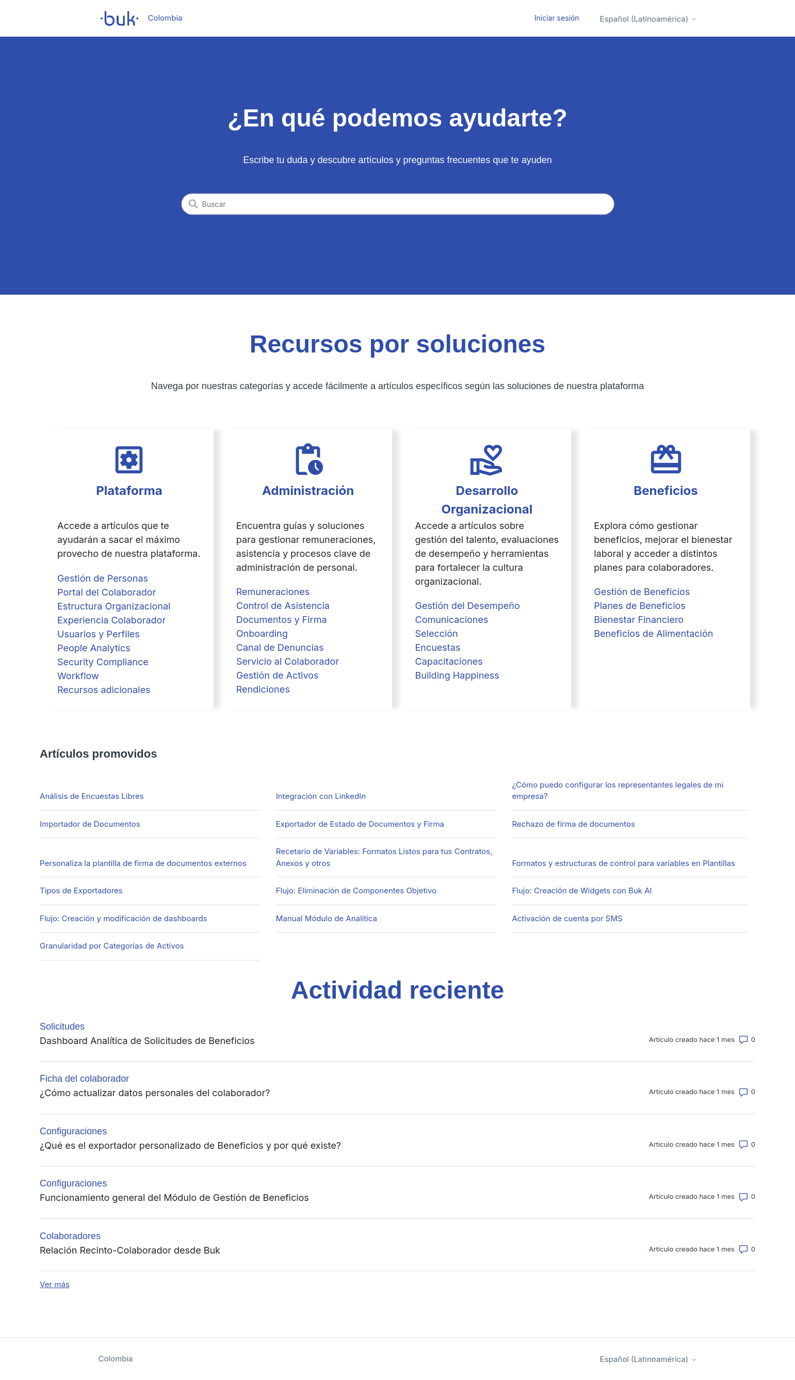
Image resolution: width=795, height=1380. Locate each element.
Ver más (55, 1284)
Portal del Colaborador (106, 592)
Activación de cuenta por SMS (567, 918)
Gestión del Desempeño (467, 605)
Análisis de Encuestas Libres (92, 796)
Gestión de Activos (277, 675)
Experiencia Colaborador (111, 620)
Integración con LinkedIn (321, 796)
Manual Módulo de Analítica (326, 918)
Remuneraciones (273, 591)
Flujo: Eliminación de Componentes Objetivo (356, 890)
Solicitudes (62, 1026)
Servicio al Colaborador (287, 661)
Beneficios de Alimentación (653, 633)
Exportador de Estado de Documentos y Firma (360, 824)
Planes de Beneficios (640, 605)
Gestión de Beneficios (642, 591)
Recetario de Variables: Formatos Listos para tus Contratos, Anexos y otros (384, 857)
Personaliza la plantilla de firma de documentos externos (143, 863)
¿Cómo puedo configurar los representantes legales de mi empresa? (617, 790)
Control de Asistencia (283, 605)
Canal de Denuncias (280, 647)
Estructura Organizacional (113, 606)
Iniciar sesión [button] (556, 17)
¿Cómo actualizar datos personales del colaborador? (155, 1092)
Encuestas (437, 647)
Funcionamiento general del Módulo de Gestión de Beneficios (174, 1197)
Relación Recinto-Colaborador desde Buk (130, 1250)
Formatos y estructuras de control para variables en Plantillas (623, 863)
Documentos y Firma (281, 619)
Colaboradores (70, 1236)
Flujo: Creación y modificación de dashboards (123, 918)
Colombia (116, 1358)
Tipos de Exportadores (81, 890)
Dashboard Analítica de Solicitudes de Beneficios (147, 1040)
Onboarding (262, 633)
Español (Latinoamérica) (648, 18)
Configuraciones (73, 1131)
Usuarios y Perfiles (98, 634)
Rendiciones (263, 689)
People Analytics (94, 648)
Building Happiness (457, 675)
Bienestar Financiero (639, 619)
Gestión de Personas (102, 578)
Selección (436, 633)
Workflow (78, 675)
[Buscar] (398, 204)
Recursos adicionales (103, 689)
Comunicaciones (451, 619)
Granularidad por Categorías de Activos (112, 946)
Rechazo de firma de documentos (573, 824)
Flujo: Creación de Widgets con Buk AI (582, 890)
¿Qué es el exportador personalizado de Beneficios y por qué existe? (190, 1145)
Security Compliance (103, 661)
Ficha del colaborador (84, 1078)
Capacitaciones (448, 661)
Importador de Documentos (90, 824)
